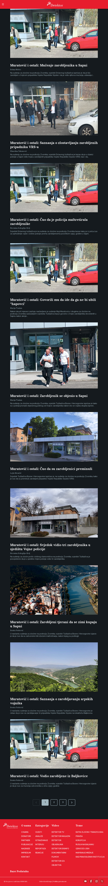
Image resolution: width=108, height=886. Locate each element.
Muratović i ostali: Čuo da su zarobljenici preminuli (51, 469)
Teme (79, 825)
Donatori (26, 836)
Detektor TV (58, 832)
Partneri (25, 840)
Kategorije (42, 825)
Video (55, 825)
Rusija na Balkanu (85, 844)
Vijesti (38, 832)
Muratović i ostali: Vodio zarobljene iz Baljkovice (49, 776)
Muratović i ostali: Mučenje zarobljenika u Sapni (48, 65)
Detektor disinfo (60, 849)
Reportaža (40, 849)
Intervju (39, 844)
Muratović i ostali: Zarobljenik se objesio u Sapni (49, 396)
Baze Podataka (19, 871)
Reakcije (39, 853)
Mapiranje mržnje (84, 853)
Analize (39, 836)
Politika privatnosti (59, 881)
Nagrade (25, 849)
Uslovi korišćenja (45, 881)
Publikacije (27, 844)
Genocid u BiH (82, 849)
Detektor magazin (61, 836)
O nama (26, 825)
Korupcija (81, 840)
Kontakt (25, 857)
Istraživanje (41, 840)
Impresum (26, 853)
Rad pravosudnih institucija (90, 857)
